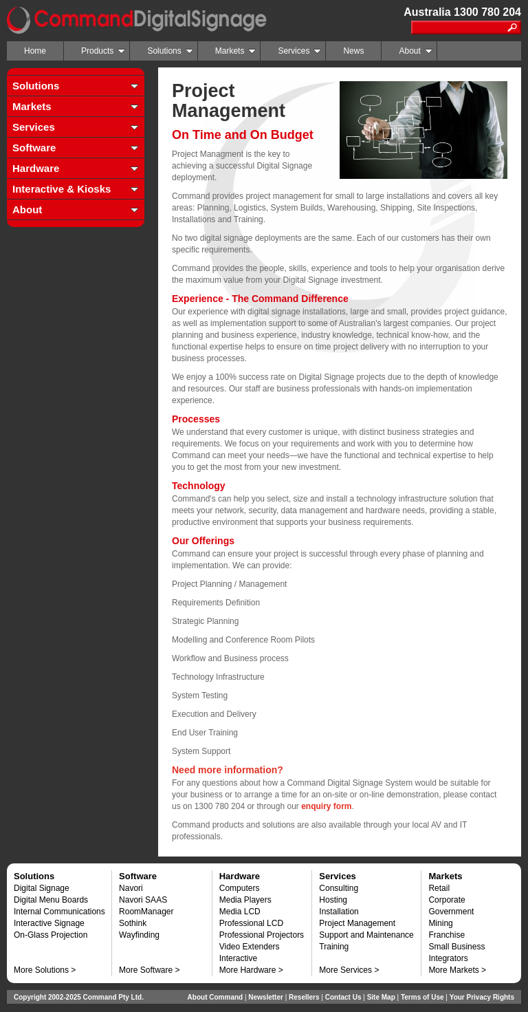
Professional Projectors (261, 935)
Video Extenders (249, 946)
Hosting (333, 900)
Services (299, 51)
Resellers (304, 997)
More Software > (149, 970)
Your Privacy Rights (482, 997)
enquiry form (326, 806)
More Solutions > (45, 970)
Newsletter (265, 997)
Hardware (35, 168)
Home (35, 51)
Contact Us (343, 997)
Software (34, 147)
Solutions (169, 51)
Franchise (446, 935)
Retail (439, 888)
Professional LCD (251, 923)
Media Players (245, 900)
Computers (239, 888)
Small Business (456, 946)
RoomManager (146, 911)
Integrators (448, 958)
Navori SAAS (143, 900)
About (415, 51)
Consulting (338, 888)
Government (451, 911)
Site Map (381, 997)
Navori (131, 888)
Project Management (357, 923)
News (353, 51)
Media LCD (240, 911)
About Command (215, 997)
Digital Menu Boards (51, 900)
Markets (235, 51)
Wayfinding (139, 935)
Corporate (446, 900)
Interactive (238, 958)
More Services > (349, 970)
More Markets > (457, 970)
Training (334, 946)
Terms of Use (422, 997)
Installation (338, 911)
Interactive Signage (49, 923)
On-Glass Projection (50, 935)
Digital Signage (41, 888)
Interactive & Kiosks (61, 189)
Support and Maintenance (366, 935)
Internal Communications (59, 911)
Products (103, 51)
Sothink (132, 923)
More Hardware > (251, 970)
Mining (440, 923)
